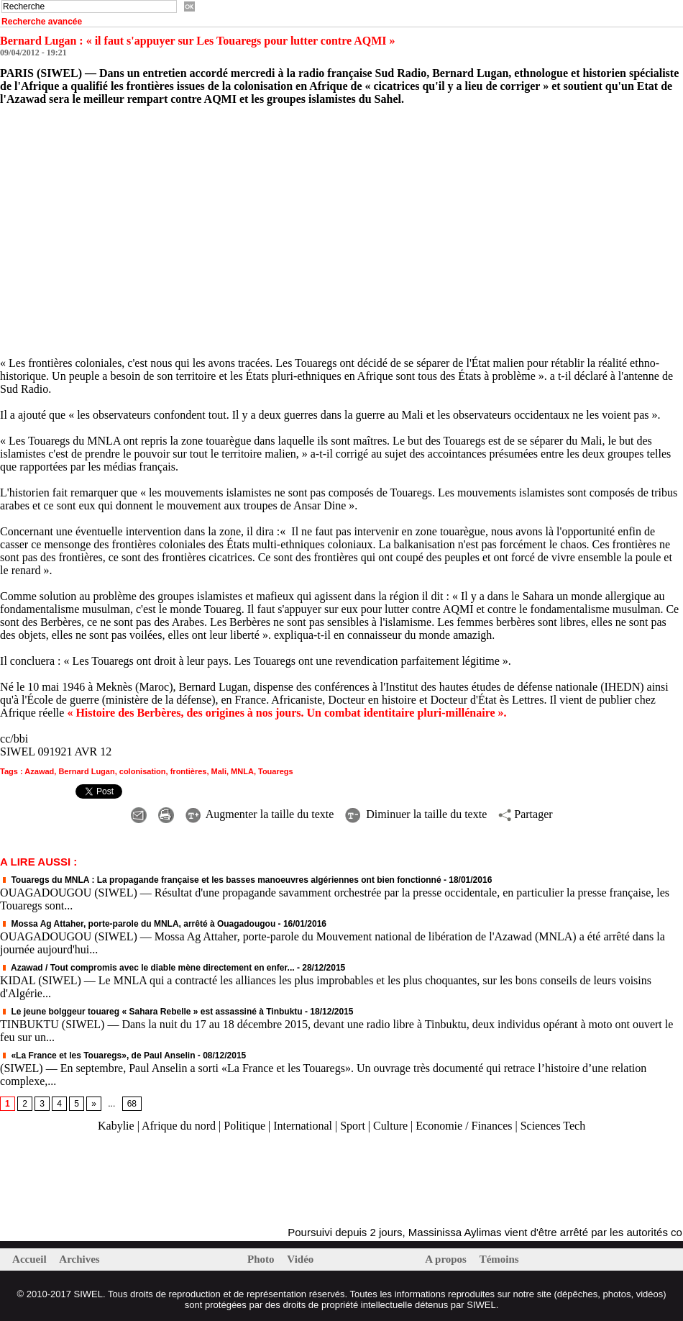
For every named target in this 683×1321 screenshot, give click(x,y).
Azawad (39, 771)
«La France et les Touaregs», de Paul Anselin (99, 1055)
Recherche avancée (41, 22)
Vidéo (300, 1259)
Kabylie (116, 1126)
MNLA (242, 771)
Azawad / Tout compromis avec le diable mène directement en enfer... (147, 968)
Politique (244, 1126)
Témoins (499, 1259)
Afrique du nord (179, 1126)
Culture (390, 1126)
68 (132, 1104)
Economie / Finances (464, 1126)
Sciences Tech (553, 1126)
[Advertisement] (168, 1180)
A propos (447, 1259)
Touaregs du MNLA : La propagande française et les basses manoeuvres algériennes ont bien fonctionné (220, 880)
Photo (262, 1259)
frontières (188, 771)
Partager (525, 814)
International (302, 1126)
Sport (352, 1126)
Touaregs (275, 771)
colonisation (142, 771)
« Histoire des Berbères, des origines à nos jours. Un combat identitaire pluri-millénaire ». (286, 713)
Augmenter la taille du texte (259, 814)
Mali (218, 771)
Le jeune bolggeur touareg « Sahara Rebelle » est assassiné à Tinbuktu (151, 1012)
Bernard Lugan (86, 771)
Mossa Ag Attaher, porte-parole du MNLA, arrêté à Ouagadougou (137, 924)
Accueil (30, 1259)
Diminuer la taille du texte (416, 814)
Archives (79, 1259)
